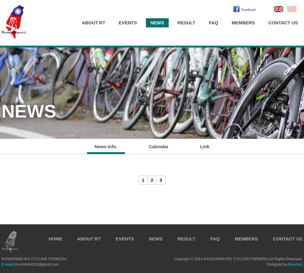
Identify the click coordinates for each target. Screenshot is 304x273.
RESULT (186, 22)
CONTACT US (283, 22)
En (278, 9)
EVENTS (128, 22)
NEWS (157, 22)
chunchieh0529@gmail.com (30, 264)
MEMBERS (243, 22)
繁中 (291, 9)
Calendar (158, 146)
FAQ (213, 22)
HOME (55, 238)
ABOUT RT (93, 22)
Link (204, 146)
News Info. (106, 146)
